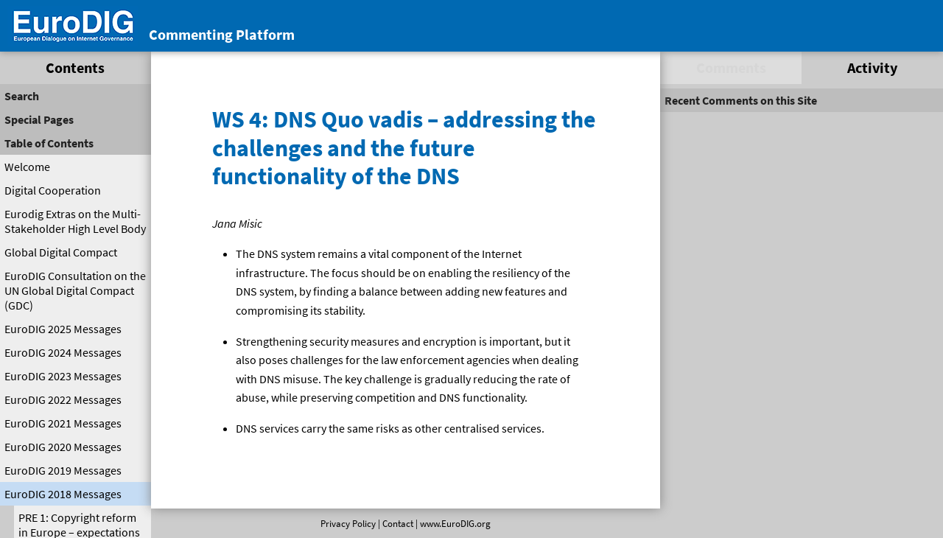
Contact (397, 523)
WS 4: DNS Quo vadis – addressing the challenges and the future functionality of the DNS (404, 148)
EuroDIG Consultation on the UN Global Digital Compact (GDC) (75, 290)
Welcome (27, 166)
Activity (872, 67)
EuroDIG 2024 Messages (63, 352)
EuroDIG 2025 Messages (63, 328)
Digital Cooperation (52, 190)
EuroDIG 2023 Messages (63, 375)
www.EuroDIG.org (455, 523)
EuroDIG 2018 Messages (63, 493)
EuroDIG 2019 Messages (63, 470)
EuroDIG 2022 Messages (63, 399)
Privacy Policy (348, 523)
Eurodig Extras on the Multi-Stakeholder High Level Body (75, 221)
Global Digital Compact (60, 252)
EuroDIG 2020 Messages (63, 446)
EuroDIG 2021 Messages (63, 423)
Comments (731, 67)
